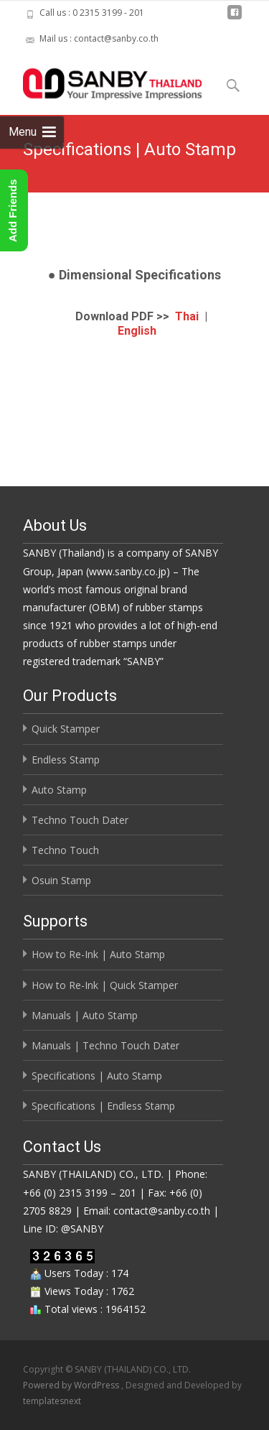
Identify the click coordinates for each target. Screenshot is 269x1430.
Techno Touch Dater (80, 820)
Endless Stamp (66, 759)
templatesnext (52, 1401)
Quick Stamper (66, 728)
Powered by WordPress (72, 1385)
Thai (187, 316)
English (137, 331)
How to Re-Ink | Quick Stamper (105, 985)
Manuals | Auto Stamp (85, 1015)
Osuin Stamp (61, 880)
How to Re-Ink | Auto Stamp (98, 954)
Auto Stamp (59, 790)
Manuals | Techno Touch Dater (105, 1045)
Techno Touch (65, 850)
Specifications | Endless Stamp (103, 1106)
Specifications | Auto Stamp (97, 1075)
